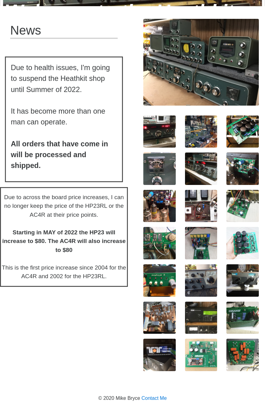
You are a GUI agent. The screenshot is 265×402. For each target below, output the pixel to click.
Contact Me (154, 398)
